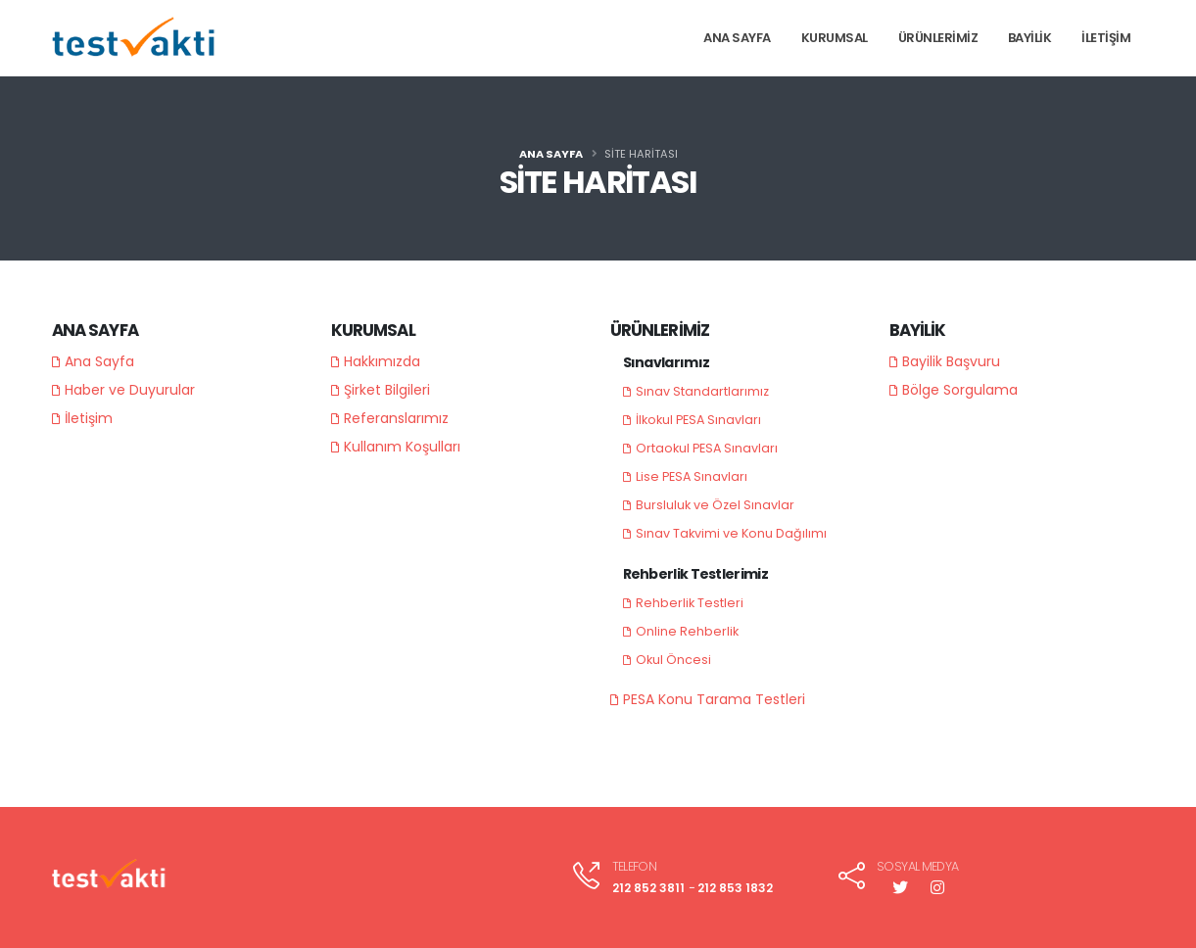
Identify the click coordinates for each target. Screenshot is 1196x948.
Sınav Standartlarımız (702, 391)
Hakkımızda (382, 361)
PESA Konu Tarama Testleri (714, 699)
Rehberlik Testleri (689, 602)
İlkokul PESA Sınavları (698, 419)
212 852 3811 (644, 887)
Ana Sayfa (99, 361)
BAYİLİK (1030, 37)
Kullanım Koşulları (402, 446)
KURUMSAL (834, 37)
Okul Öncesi (673, 659)
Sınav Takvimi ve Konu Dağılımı (731, 533)
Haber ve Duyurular (130, 390)
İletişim (89, 418)
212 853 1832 (733, 887)
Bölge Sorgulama (960, 390)
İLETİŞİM (1105, 37)
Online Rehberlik (687, 631)
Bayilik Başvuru (951, 361)
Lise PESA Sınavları (691, 476)
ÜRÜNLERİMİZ (938, 37)
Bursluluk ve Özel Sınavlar (715, 505)
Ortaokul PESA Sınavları (707, 448)
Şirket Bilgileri (387, 390)
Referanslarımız (396, 418)
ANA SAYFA (737, 37)
